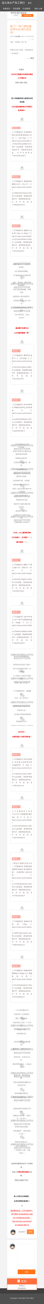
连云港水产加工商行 (13, 2)
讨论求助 (17, 36)
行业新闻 (26, 9)
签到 (24, 1281)
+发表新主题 (27, 15)
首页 (30, 3)
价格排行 (6, 9)
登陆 (36, 9)
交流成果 (16, 9)
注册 (40, 9)
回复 (26, 1272)
